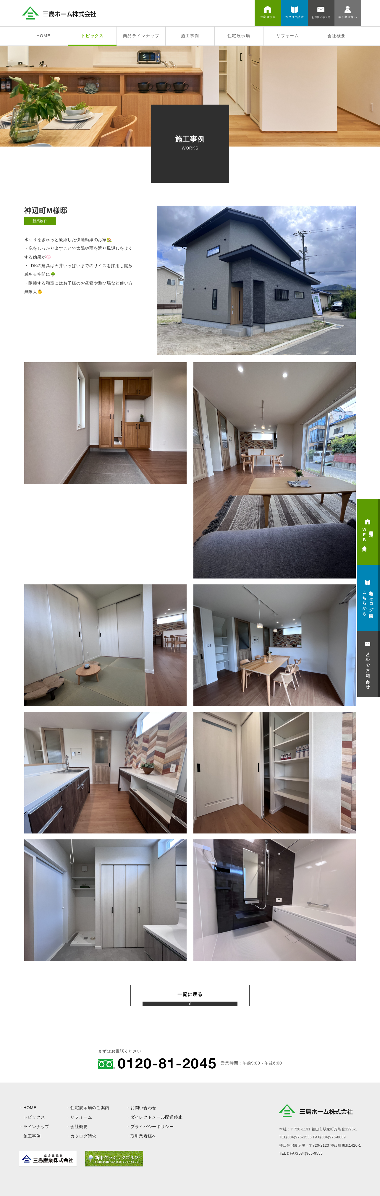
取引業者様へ (143, 1136)
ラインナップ (36, 1126)
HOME (43, 35)
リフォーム (287, 35)
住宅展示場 (238, 35)
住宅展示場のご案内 (89, 1107)
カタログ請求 (83, 1136)
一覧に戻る (189, 994)
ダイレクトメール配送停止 (156, 1117)
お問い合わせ (143, 1107)
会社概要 (336, 35)
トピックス (92, 35)
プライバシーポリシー (152, 1126)
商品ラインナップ (141, 35)
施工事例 (190, 35)
